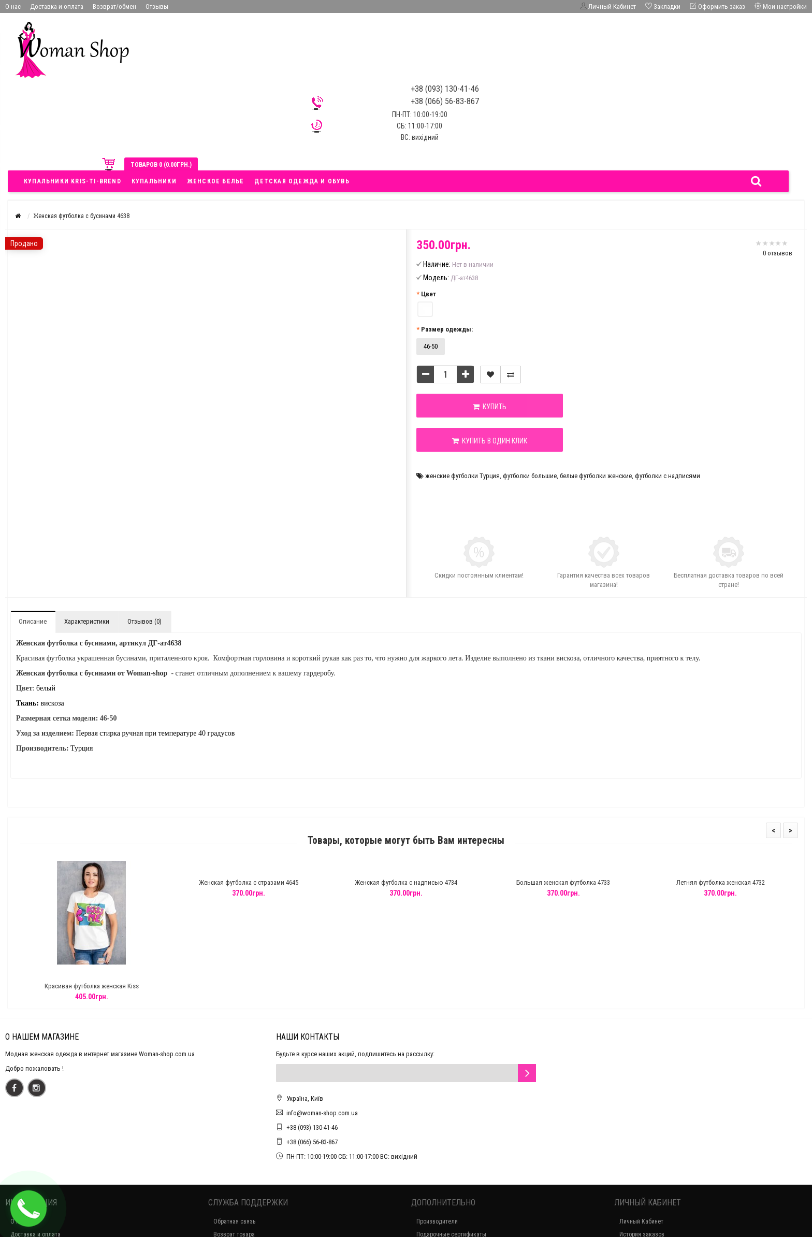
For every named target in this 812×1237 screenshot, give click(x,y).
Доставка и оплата (56, 6)
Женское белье (215, 181)
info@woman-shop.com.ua (322, 1113)
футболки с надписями (667, 476)
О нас (13, 6)
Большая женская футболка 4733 (563, 882)
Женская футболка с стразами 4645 (248, 882)
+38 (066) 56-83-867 (312, 1142)
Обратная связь (234, 1221)
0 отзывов (777, 253)
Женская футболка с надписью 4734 (406, 882)
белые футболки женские (596, 476)
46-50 (431, 346)
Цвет (428, 294)
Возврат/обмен (114, 6)
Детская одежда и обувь (301, 181)
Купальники (154, 181)
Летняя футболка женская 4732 (720, 882)
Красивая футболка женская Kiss (92, 986)
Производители (437, 1221)
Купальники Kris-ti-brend (72, 181)
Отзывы (157, 6)
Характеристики (86, 621)
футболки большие (530, 476)
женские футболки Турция (462, 476)
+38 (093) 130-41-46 (312, 1127)
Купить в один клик (489, 441)
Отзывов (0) (144, 621)
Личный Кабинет (641, 1221)
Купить (489, 406)
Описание (33, 621)
